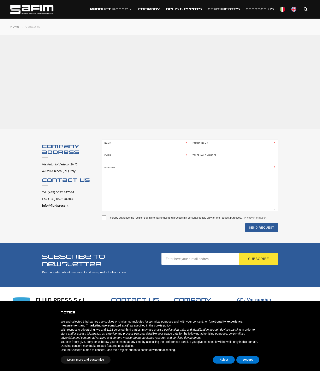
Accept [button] (248, 359)
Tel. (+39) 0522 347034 (58, 192)
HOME (14, 26)
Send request (261, 227)
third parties (133, 329)
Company (149, 9)
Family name (200, 143)
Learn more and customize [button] (85, 359)
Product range (111, 9)
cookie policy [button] (162, 325)
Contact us (260, 9)
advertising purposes (213, 333)
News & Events (184, 9)
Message (110, 167)
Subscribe (258, 259)
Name (108, 143)
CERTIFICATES (224, 9)
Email (108, 155)
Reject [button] (223, 359)
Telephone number (204, 155)
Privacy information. (255, 217)
